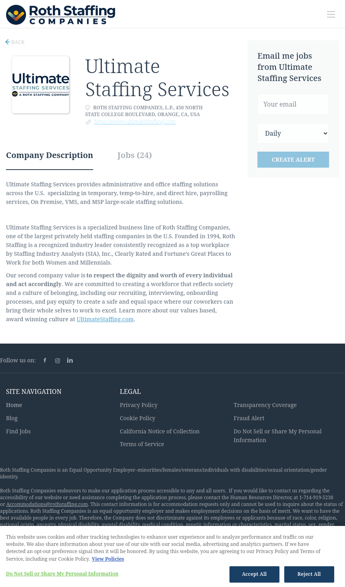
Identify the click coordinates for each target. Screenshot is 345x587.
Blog (12, 418)
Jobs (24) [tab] (135, 155)
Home (14, 405)
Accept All (254, 576)
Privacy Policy (139, 405)
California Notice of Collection (160, 431)
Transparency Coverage (265, 405)
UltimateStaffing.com (105, 319)
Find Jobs (18, 431)
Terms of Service (142, 444)
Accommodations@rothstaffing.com (47, 504)
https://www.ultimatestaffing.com (134, 121)
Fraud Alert (249, 418)
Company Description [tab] (49, 155)
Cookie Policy (138, 418)
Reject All (309, 576)
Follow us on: (18, 360)
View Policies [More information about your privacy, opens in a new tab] (108, 560)
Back (17, 42)
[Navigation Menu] (331, 14)
